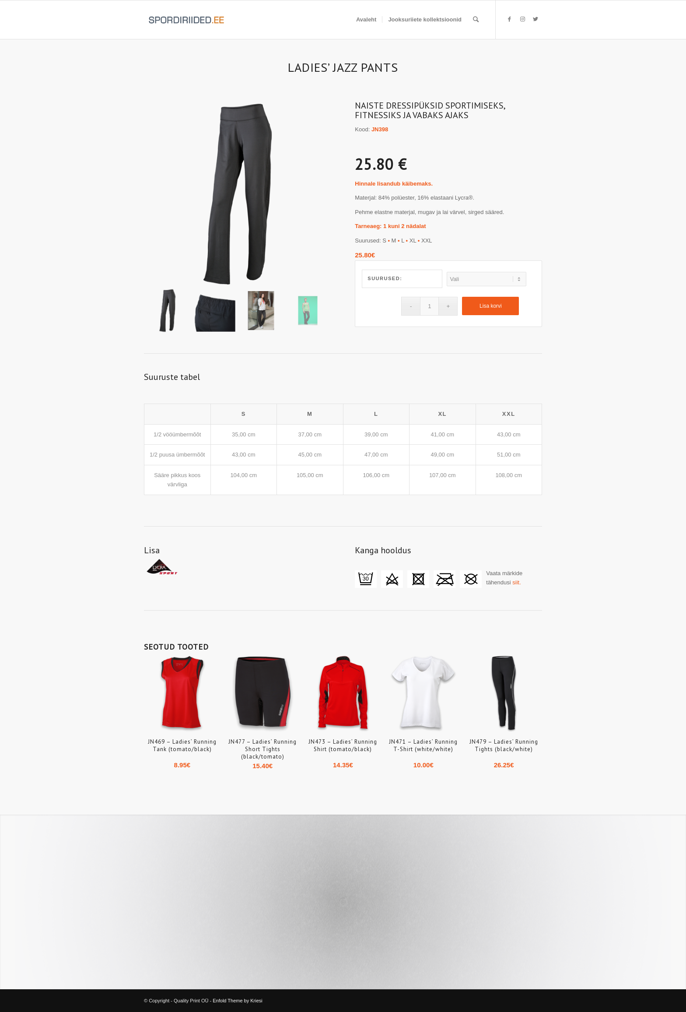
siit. (516, 582)
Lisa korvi (491, 306)
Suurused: (385, 278)
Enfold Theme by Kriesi (237, 1000)
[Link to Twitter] (535, 19)
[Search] (475, 19)
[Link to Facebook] (509, 19)
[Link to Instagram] (522, 19)
